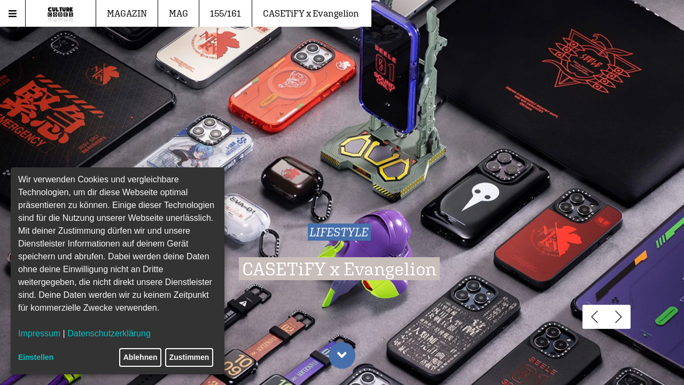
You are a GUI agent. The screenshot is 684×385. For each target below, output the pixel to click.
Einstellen (35, 357)
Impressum (39, 333)
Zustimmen (189, 357)
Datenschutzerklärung (109, 333)
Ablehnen (140, 357)
